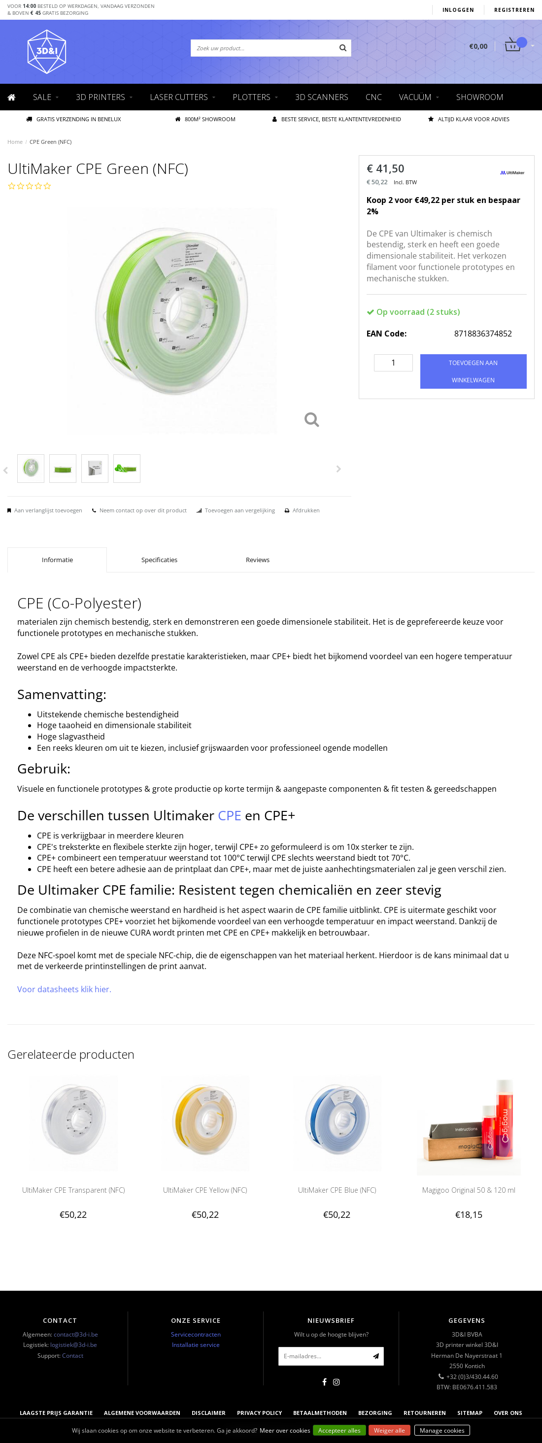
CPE (229, 815)
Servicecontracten (196, 1334)
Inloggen (458, 9)
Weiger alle (389, 1430)
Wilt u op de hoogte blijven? (331, 1334)
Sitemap (469, 1412)
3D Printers (100, 97)
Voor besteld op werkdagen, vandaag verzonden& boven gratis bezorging (81, 9)
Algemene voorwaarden (142, 1412)
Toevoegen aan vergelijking (240, 510)
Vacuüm (415, 97)
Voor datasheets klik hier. (64, 989)
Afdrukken (306, 510)
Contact (72, 1355)
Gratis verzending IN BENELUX (73, 119)
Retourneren (425, 1412)
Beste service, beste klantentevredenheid (336, 119)
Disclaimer (209, 1412)
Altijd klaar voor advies (468, 119)
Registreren (514, 9)
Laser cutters (179, 97)
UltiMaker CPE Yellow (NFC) (205, 1190)
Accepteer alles (339, 1430)
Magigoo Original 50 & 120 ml (468, 1190)
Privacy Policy (259, 1412)
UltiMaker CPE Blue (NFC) (337, 1190)
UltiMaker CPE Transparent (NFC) (73, 1190)
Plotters (252, 97)
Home (15, 141)
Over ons (508, 1412)
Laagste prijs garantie (56, 1412)
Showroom (480, 97)
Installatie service (196, 1345)
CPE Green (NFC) (50, 141)
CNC (374, 97)
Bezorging (375, 1412)
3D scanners (321, 97)
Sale (42, 97)
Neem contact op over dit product (143, 510)
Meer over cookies (285, 1430)
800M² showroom (205, 119)
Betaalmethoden (320, 1412)
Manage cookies (442, 1430)
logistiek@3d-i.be (73, 1345)
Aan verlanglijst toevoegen (48, 510)
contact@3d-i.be (76, 1334)
